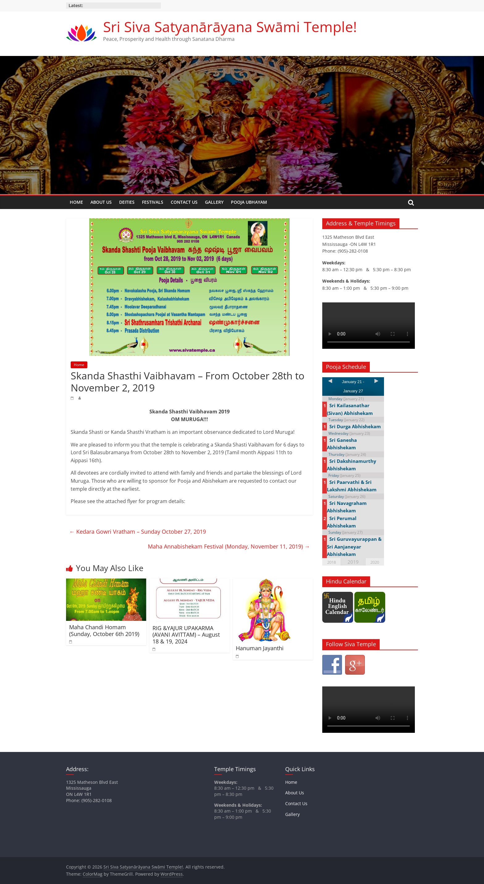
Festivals (152, 202)
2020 (374, 562)
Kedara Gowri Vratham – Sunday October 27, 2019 (137, 531)
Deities (127, 202)
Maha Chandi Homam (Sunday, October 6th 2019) (104, 630)
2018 (331, 562)
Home (76, 202)
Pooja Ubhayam (249, 202)
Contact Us (184, 202)
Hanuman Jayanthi (260, 648)
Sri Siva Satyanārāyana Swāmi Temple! (230, 26)
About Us (101, 202)
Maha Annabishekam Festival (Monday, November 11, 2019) (229, 546)
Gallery (214, 202)
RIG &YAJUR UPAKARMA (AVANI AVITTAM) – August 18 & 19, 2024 (186, 634)
